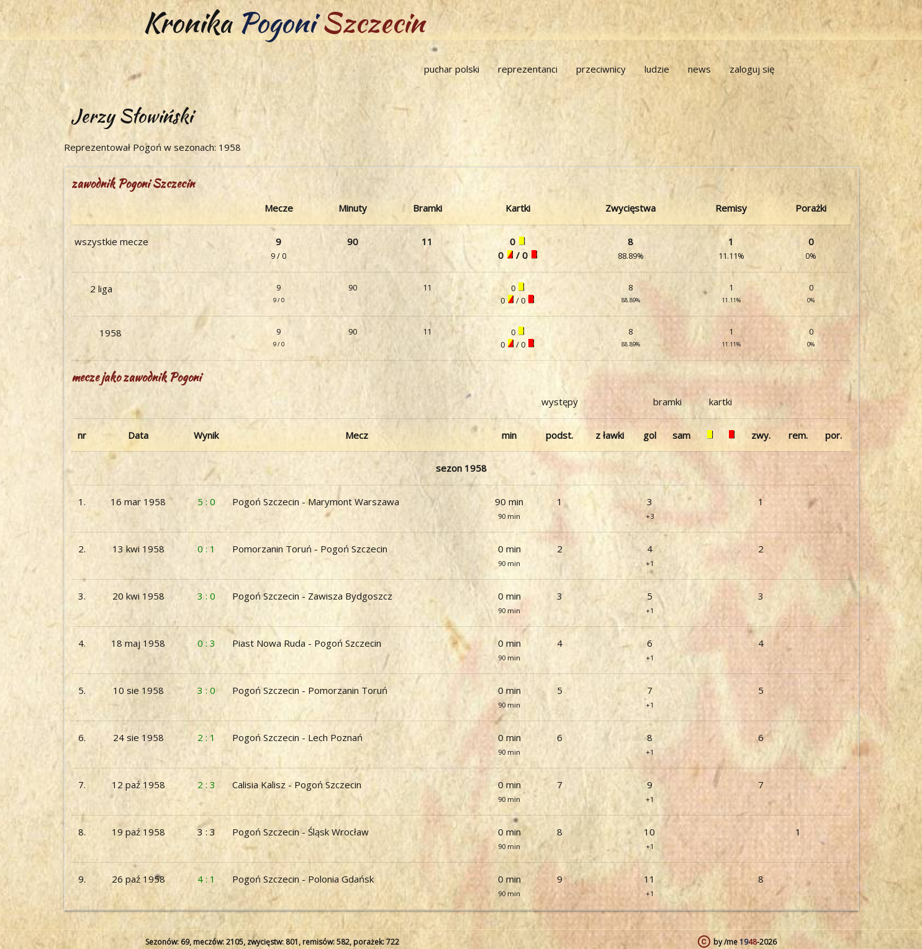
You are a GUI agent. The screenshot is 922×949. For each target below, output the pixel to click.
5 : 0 (206, 501)
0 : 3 (206, 643)
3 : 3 (206, 831)
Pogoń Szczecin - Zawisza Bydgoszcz (312, 596)
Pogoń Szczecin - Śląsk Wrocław (300, 831)
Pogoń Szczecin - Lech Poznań (297, 737)
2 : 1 (206, 737)
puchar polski (451, 69)
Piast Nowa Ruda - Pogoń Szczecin (306, 643)
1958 (110, 332)
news (699, 69)
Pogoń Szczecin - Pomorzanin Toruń (309, 690)
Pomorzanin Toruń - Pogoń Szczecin (309, 548)
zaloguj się (752, 69)
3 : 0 (206, 596)
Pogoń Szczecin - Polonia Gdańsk (303, 879)
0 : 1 (206, 548)
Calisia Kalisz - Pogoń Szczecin (296, 784)
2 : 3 (206, 784)
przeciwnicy (601, 69)
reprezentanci (528, 69)
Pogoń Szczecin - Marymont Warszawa (315, 501)
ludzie (656, 69)
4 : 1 (206, 879)
